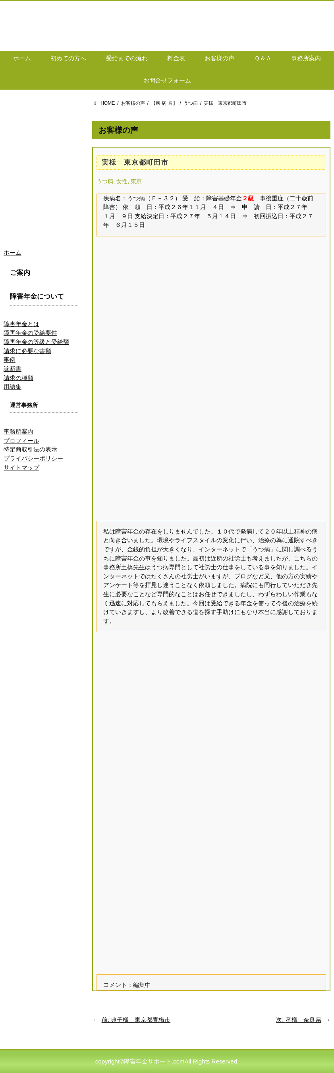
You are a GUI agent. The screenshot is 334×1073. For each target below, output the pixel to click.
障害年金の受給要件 (30, 332)
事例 (9, 359)
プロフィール (21, 440)
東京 (136, 181)
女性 (121, 181)
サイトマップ (21, 467)
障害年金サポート (148, 1061)
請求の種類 (18, 377)
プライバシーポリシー (33, 458)
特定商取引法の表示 (30, 449)
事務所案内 (18, 431)
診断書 (12, 368)
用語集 (12, 386)
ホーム (12, 252)
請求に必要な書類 (27, 350)
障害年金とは (21, 324)
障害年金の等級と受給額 (36, 341)
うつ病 (105, 181)
